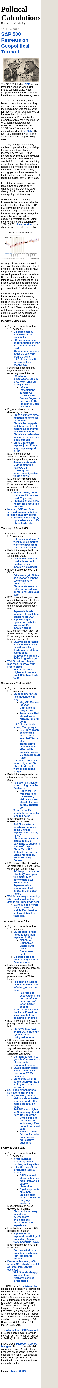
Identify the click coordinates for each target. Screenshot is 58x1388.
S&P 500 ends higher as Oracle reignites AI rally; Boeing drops (26, 1112)
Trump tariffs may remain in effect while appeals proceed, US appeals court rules (30, 751)
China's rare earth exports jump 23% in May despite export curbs (26, 446)
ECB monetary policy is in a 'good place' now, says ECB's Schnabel (26, 1072)
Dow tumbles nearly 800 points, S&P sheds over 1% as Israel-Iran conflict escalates (23, 1265)
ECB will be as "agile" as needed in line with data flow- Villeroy (26, 645)
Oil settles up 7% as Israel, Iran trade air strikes (25, 1170)
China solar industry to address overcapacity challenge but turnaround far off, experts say (26, 1218)
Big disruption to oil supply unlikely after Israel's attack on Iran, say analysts (30, 1196)
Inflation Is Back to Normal (29, 405)
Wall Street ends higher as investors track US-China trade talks (26, 673)
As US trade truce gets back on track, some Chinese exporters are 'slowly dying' (26, 830)
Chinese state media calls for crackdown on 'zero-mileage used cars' (26, 590)
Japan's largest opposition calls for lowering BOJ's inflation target (25, 623)
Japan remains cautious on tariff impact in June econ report (25, 889)
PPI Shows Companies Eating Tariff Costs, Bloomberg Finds (27, 947)
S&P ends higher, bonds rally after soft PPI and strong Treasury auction (21, 1093)
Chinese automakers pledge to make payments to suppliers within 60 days (27, 842)
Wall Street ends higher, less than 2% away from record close (21, 664)
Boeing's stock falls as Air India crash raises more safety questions (29, 1137)
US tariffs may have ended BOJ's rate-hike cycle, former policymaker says (27, 1033)
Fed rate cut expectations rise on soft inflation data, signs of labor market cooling (30, 1000)
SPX (27, 84)
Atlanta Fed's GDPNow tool (22, 1330)
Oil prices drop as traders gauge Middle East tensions (26, 960)
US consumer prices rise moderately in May (26, 697)
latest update (24, 224)
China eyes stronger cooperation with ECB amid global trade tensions (26, 1083)
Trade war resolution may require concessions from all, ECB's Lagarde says (26, 654)
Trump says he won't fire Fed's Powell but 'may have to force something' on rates (26, 1013)
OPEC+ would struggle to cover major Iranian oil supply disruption (30, 1181)
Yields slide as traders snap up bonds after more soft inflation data (27, 1102)
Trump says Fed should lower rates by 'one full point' (29, 717)
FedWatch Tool (30, 1286)
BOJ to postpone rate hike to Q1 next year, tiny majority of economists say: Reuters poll (26, 877)
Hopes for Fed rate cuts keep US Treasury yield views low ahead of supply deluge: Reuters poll (29, 799)
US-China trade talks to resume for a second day (26, 362)
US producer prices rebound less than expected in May (25, 935)
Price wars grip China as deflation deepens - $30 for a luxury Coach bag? (27, 579)
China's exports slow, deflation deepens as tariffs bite (26, 418)
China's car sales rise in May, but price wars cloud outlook (26, 437)
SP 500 (22, 1371)
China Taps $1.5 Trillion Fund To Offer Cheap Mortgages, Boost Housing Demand (26, 855)
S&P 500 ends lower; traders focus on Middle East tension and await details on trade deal (26, 910)
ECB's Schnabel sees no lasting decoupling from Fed (26, 504)
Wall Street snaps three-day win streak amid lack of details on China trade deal (23, 899)
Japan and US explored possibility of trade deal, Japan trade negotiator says (27, 1237)
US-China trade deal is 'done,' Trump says (27, 726)
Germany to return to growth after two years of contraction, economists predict (27, 1060)
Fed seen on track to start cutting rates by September (26, 785)
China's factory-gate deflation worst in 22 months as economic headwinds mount (26, 427)
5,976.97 (27, 131)
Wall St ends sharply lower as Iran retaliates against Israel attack (26, 1276)
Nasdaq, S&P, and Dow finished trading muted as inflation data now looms (22, 512)
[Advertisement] (29, 1379)
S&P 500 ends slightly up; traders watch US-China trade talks (26, 520)
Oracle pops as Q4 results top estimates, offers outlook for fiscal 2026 (30, 1123)
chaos (13, 1371)
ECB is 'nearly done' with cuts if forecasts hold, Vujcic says (26, 495)
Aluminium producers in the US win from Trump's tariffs (26, 354)
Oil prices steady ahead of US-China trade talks (25, 334)
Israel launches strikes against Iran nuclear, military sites (26, 1161)
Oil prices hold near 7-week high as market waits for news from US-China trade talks (27, 543)
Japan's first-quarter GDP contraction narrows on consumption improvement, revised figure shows (26, 469)
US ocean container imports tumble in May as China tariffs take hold (27, 344)
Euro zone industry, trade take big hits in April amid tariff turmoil (26, 1254)
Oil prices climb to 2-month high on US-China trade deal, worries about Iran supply (26, 766)
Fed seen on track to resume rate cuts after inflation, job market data (26, 986)
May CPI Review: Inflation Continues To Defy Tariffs (29, 706)
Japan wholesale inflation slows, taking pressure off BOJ (26, 614)
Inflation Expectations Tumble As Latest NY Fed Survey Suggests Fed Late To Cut (30, 394)
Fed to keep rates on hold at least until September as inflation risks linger (26, 562)
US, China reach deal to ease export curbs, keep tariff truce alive (29, 735)
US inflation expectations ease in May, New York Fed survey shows (26, 380)
